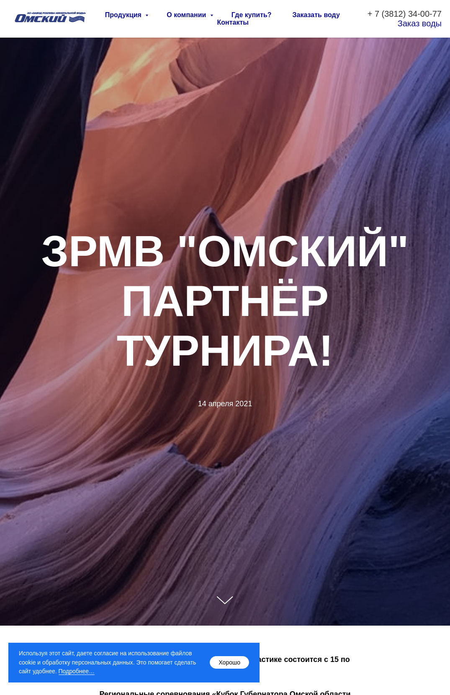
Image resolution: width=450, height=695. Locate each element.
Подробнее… (77, 671)
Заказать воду (316, 14)
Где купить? (251, 14)
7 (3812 (389, 13)
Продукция (124, 14)
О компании (187, 14)
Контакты (233, 22)
